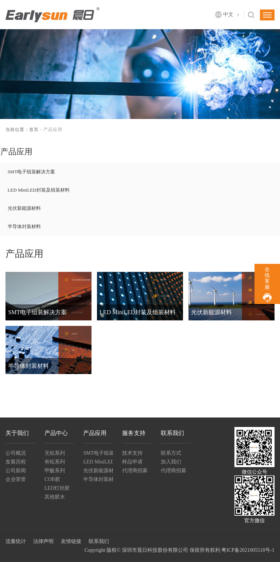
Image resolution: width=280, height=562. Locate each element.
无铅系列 (54, 453)
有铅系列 (54, 462)
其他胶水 (54, 497)
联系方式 (171, 453)
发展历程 (15, 462)
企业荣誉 (15, 479)
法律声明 (43, 541)
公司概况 (15, 453)
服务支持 (133, 433)
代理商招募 (135, 470)
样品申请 (132, 462)
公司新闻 (15, 470)
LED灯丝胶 (57, 488)
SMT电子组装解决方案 (31, 171)
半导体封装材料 (24, 226)
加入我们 (171, 462)
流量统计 (15, 541)
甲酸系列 (54, 470)
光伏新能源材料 (24, 208)
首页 (34, 129)
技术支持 (132, 453)
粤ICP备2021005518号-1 (247, 550)
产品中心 (56, 433)
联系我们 (172, 433)
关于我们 (17, 433)
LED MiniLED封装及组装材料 (39, 190)
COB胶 (52, 479)
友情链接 (71, 541)
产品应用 (94, 433)
